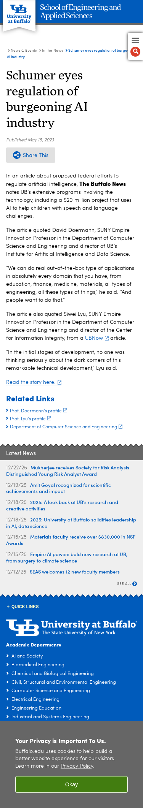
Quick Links (25, 606)
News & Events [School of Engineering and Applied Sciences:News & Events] (24, 50)
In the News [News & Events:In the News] (52, 50)
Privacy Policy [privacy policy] (77, 766)
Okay (71, 784)
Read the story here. (33, 382)
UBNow (97, 338)
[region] (71, 764)
